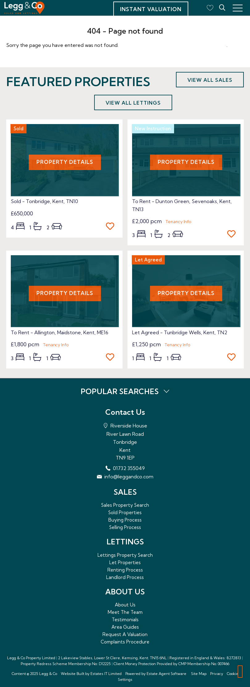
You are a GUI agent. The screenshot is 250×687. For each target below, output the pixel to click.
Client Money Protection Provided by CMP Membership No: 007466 (171, 663)
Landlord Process (125, 577)
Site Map (198, 673)
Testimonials (125, 619)
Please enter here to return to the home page (173, 45)
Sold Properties (125, 512)
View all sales (209, 80)
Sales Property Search (125, 505)
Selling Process (125, 527)
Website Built (72, 673)
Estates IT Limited (106, 673)
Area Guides (125, 627)
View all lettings (133, 103)
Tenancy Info (178, 221)
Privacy (216, 673)
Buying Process (125, 520)
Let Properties (125, 562)
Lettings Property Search (125, 555)
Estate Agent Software (166, 673)
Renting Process (125, 570)
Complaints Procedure (125, 642)
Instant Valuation (150, 9)
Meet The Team (125, 612)
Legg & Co (48, 673)
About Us (125, 605)
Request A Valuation (125, 634)
